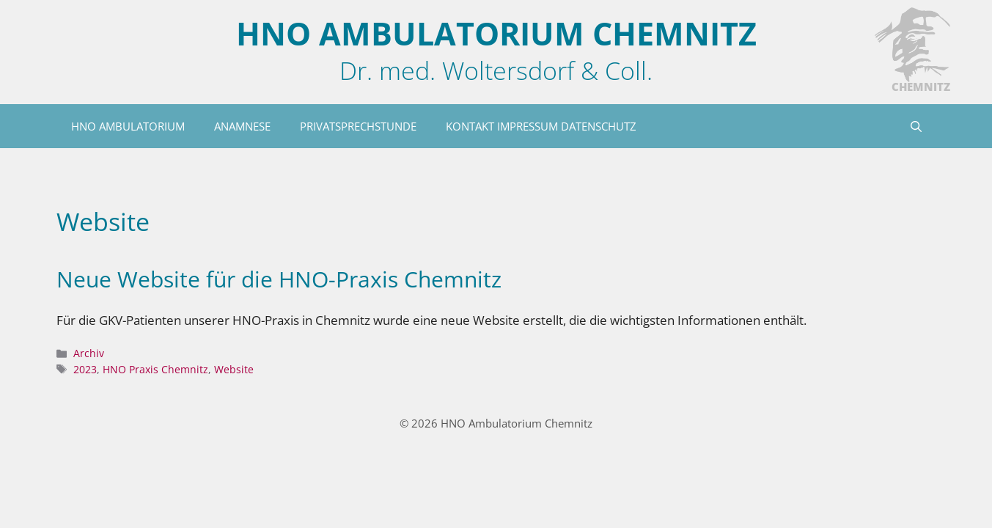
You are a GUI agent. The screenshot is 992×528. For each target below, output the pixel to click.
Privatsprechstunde (358, 126)
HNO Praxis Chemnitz (155, 369)
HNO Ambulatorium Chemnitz (496, 33)
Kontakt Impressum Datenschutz (541, 126)
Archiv (88, 353)
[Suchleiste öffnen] (916, 126)
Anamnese (242, 126)
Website (234, 369)
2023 (85, 369)
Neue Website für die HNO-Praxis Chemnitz (278, 279)
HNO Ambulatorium (128, 126)
